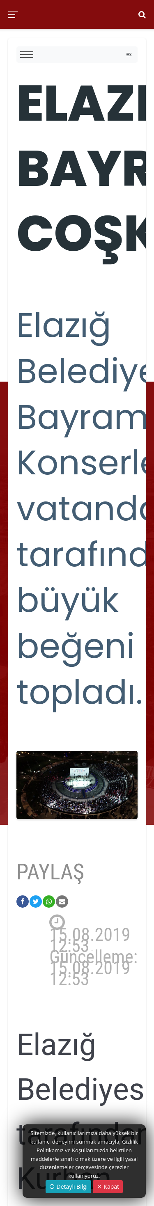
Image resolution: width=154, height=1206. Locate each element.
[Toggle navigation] (129, 54)
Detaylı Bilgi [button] (68, 1186)
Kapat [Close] (108, 1186)
